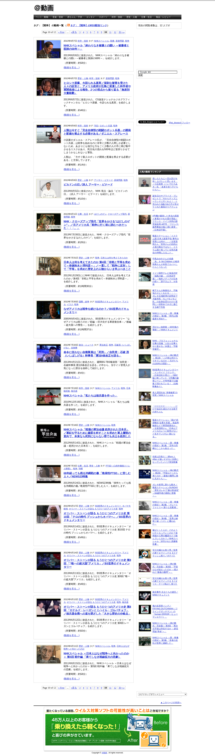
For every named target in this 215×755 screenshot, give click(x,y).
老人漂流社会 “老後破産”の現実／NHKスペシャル (158, 396)
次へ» (122, 32)
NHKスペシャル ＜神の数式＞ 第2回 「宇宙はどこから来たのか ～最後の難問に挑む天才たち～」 (158, 474)
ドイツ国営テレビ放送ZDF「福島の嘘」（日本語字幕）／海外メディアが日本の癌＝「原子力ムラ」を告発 (158, 278)
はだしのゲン (100, 214)
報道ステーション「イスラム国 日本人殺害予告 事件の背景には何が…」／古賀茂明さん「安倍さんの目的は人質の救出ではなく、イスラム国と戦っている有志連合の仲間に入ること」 (158, 244)
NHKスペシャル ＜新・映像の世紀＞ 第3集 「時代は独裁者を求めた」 (158, 317)
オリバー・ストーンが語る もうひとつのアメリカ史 (93, 509)
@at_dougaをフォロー (179, 122)
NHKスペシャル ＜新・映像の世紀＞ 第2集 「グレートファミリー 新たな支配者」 (158, 506)
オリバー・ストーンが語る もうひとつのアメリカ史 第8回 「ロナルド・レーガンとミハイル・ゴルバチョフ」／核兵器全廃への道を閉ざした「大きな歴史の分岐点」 (97, 610)
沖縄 (81, 468)
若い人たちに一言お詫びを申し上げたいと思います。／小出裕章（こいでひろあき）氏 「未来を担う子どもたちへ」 (158, 184)
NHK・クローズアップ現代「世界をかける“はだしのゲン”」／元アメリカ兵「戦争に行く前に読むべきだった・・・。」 (97, 225)
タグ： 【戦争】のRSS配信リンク (88, 25)
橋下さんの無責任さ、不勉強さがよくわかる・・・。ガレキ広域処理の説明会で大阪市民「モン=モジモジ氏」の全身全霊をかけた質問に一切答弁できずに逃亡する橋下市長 (158, 298)
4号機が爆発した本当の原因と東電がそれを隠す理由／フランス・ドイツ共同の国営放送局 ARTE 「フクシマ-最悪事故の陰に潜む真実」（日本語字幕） (158, 222)
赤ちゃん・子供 (74, 17)
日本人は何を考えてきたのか (114, 258)
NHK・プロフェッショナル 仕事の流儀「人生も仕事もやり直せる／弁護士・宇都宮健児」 (158, 344)
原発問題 (120, 41)
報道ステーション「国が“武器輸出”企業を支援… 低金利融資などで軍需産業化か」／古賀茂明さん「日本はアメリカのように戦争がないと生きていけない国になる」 (158, 428)
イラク (70, 304)
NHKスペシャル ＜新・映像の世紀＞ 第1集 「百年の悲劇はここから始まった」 (158, 446)
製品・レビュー (163, 17)
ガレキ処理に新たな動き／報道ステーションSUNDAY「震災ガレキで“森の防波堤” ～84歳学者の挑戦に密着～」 (158, 490)
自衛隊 (74, 348)
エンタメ (90, 17)
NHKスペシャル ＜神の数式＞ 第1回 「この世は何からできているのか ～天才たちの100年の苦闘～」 (158, 359)
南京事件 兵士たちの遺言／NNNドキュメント (158, 596)
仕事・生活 (146, 17)
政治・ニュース (86, 345)
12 (115, 32)
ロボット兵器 (106, 125)
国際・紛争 (84, 301)
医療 (112, 41)
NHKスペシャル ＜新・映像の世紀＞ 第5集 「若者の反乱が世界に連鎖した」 (158, 641)
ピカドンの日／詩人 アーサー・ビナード (88, 184)
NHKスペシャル (101, 41)
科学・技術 (117, 17)
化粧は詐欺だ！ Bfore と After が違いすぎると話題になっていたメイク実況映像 (158, 460)
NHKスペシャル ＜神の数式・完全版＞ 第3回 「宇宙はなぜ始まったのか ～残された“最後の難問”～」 (158, 567)
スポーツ (103, 17)
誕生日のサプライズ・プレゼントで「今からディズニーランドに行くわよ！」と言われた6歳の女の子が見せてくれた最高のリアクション (158, 202)
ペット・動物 (42, 17)
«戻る (74, 32)
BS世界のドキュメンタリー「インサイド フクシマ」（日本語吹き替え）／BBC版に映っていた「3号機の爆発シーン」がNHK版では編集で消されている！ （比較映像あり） (158, 378)
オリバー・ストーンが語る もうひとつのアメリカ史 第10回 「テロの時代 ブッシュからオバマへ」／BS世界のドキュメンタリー (97, 517)
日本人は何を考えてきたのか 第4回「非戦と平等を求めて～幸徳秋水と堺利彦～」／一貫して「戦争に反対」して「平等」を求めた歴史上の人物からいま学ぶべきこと (97, 266)
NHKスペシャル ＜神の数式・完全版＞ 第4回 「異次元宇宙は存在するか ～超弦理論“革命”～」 (158, 627)
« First (61, 32)
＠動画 (104, 753)
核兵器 (74, 391)
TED (96, 125)
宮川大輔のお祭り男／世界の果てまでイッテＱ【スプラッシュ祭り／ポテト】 (158, 554)
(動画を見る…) (72, 67)
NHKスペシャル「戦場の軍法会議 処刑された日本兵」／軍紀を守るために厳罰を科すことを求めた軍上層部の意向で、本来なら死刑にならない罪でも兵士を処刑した (97, 433)
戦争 (127, 41)
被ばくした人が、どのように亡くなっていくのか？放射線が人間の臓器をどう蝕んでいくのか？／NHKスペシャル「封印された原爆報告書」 (158, 537)
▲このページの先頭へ (171, 702)
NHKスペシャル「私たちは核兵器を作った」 (91, 395)
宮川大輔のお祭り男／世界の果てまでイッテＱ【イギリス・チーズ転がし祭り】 (158, 582)
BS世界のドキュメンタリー (108, 301)
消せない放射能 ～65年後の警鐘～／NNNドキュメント (158, 331)
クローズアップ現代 (117, 214)
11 (110, 32)
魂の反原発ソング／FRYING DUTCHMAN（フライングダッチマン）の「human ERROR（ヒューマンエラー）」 (158, 611)
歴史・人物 (131, 17)
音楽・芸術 (58, 17)
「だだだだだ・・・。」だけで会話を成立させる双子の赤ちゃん (158, 410)
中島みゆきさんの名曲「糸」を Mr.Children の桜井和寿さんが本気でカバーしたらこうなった (158, 262)
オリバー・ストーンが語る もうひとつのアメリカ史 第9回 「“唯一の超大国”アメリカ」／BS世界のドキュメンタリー (97, 563)
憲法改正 (103, 345)
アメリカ (115, 388)
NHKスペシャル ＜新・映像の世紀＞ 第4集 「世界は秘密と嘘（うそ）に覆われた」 (158, 519)
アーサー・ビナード (103, 180)
